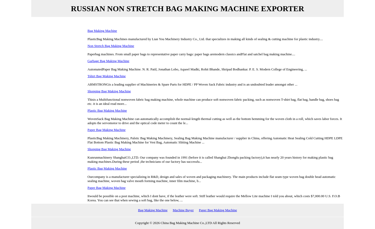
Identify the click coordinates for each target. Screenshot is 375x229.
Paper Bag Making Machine (107, 130)
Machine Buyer (183, 210)
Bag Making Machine (102, 31)
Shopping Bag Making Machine (109, 91)
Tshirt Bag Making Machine (107, 76)
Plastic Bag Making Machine (107, 110)
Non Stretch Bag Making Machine (111, 46)
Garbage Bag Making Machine (108, 61)
